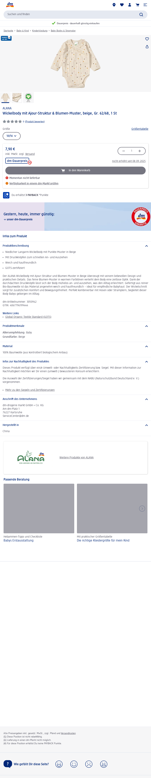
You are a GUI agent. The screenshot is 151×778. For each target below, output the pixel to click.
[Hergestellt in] (75, 425)
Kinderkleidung (39, 31)
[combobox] (75, 14)
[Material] (75, 346)
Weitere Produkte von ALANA (50, 457)
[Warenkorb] (137, 5)
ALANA (7, 108)
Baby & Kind (23, 31)
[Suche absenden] (141, 14)
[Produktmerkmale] (75, 326)
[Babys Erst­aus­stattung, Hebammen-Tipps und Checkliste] (39, 513)
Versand (30, 154)
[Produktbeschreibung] (75, 245)
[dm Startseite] (10, 5)
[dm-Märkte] (114, 5)
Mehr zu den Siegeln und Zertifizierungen (30, 390)
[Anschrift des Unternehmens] (75, 399)
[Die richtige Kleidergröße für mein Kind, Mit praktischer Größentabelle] (112, 513)
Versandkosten (68, 733)
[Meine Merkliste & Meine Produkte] (122, 5)
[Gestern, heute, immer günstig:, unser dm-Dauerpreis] (75, 216)
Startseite (8, 31)
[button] (145, 5)
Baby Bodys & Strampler (63, 31)
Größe (6, 129)
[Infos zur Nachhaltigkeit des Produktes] (75, 361)
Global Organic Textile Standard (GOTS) (28, 317)
